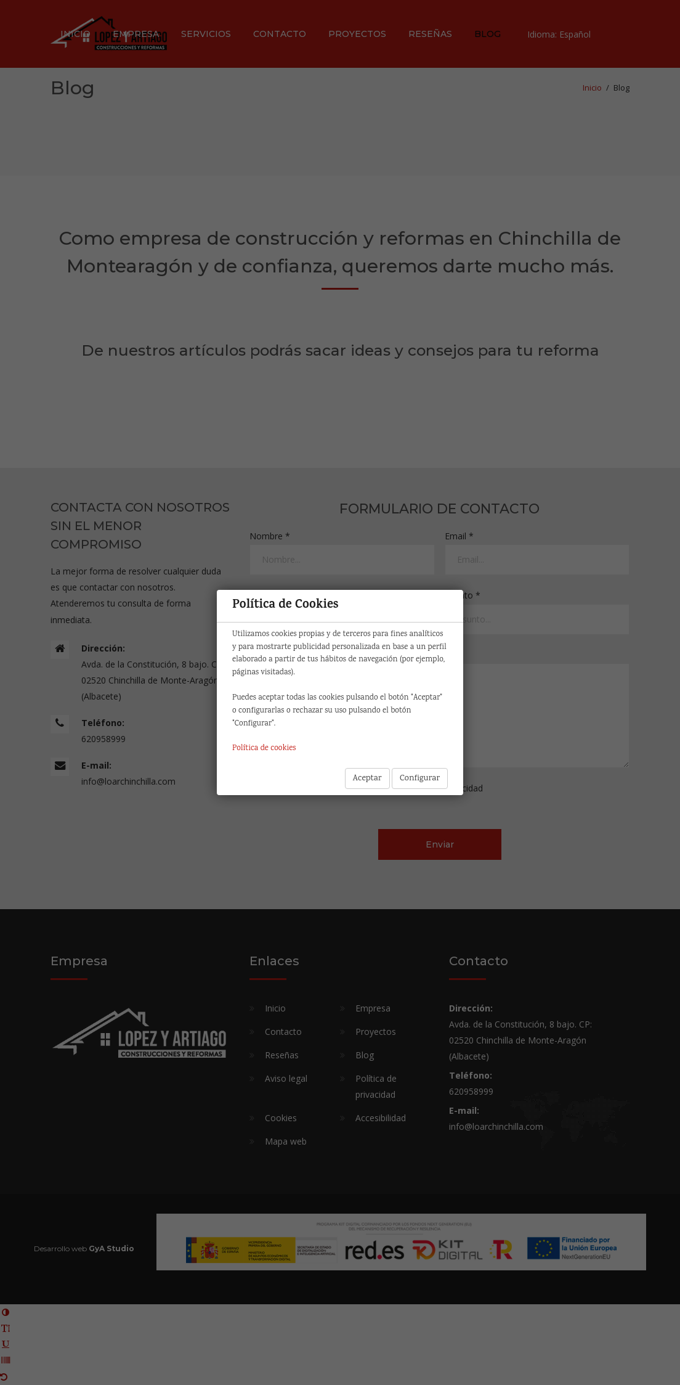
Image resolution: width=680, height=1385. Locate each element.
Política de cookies (264, 748)
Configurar (420, 778)
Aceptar (367, 778)
